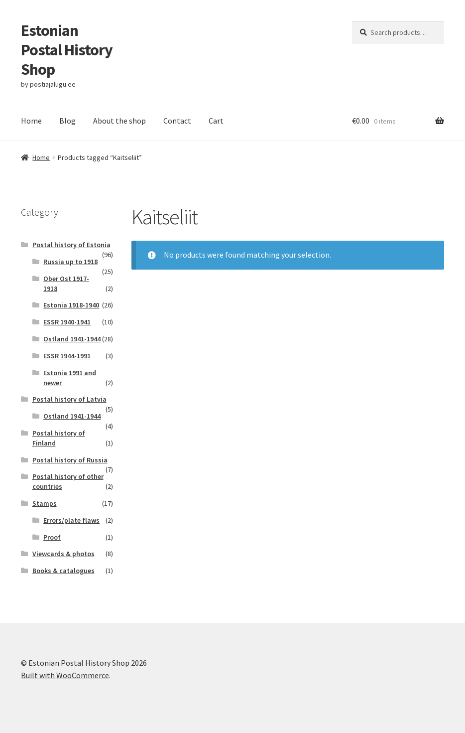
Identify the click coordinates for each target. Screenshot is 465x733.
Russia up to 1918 (70, 261)
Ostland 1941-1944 (72, 338)
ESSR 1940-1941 (67, 321)
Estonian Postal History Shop (67, 49)
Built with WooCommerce (65, 675)
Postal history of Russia (70, 459)
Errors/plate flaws (71, 520)
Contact (177, 121)
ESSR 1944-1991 (67, 355)
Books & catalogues (63, 570)
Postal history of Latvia (69, 399)
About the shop (119, 121)
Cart (216, 121)
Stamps (44, 503)
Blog (67, 121)
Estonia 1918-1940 (71, 304)
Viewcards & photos (63, 553)
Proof (52, 537)
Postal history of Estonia (71, 244)
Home (31, 121)
